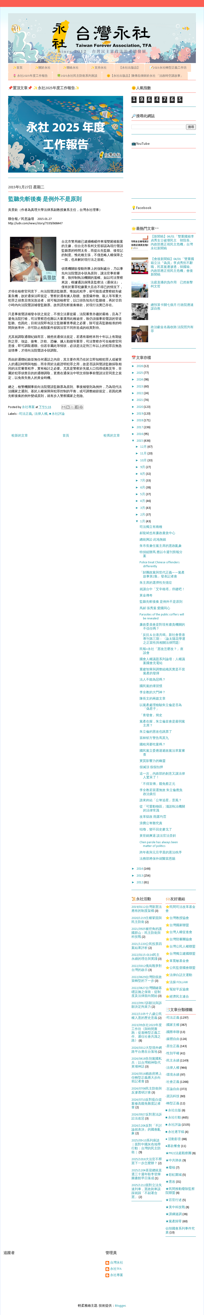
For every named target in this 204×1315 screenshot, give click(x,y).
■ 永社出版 (173, 1110)
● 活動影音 (173, 1139)
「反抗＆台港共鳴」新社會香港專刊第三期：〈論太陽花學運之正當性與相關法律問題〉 (162, 639)
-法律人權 (41, 414)
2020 (140, 407)
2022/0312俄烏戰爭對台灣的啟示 (146, 968)
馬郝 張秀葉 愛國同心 (155, 608)
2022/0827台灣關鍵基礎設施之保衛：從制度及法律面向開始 (146, 992)
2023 (140, 386)
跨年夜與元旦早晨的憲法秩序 (161, 852)
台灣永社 (116, 1262)
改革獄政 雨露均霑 (153, 817)
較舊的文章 (112, 435)
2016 (140, 434)
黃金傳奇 (146, 595)
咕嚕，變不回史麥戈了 (156, 829)
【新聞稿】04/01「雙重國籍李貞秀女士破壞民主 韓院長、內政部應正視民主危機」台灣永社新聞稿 (172, 242)
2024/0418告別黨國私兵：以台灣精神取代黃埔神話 (146, 1062)
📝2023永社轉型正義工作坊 (168, 67)
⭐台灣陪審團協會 (179, 939)
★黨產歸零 (174, 1221)
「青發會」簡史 (151, 715)
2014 (140, 869)
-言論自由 (172, 1089)
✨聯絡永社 (72, 67)
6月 (143, 487)
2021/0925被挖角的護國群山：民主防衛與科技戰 (146, 933)
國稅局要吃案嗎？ (153, 744)
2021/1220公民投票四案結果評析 (146, 946)
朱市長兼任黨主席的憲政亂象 (161, 546)
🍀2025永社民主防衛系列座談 (77, 75)
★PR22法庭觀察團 (178, 1153)
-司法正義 (25, 414)
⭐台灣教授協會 (177, 918)
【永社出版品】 (129, 67)
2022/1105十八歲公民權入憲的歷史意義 (146, 1016)
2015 (140, 441)
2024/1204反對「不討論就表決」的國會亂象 (146, 1129)
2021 (140, 400)
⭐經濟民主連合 (177, 996)
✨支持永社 (100, 67)
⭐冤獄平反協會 (177, 989)
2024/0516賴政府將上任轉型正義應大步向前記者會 (146, 1078)
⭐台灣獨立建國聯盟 (180, 954)
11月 (143, 453)
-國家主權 (172, 1025)
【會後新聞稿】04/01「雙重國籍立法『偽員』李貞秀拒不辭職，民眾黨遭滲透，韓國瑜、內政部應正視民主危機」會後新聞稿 (172, 266)
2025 (140, 373)
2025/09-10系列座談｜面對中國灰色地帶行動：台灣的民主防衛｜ (146, 1146)
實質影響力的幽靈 (153, 761)
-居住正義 (172, 1046)
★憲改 (170, 1182)
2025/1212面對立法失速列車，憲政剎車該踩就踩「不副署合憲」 (146, 1191)
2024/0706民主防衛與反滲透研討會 (146, 1090)
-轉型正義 (172, 1103)
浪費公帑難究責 (151, 823)
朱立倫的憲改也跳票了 (156, 732)
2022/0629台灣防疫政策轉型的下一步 (146, 979)
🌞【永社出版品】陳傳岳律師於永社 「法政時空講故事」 (145, 75)
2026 (140, 366)
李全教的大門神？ (153, 692)
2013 (140, 876)
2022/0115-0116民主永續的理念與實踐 (145, 957)
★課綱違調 (174, 1214)
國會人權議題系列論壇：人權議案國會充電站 (162, 661)
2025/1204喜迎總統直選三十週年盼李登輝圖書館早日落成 (146, 1174)
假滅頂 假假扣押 (151, 767)
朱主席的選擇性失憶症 (156, 583)
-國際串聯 (172, 1032)
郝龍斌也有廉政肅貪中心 (157, 533)
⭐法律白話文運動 (179, 975)
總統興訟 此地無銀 (153, 540)
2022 (140, 393)
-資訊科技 (172, 1096)
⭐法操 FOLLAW (177, 982)
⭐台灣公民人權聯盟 (180, 946)
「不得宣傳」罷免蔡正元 (157, 784)
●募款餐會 (173, 1146)
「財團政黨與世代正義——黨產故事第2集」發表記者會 (162, 574)
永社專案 (116, 1275)
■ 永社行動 (173, 1117)
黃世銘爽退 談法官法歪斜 (158, 836)
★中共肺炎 (174, 1160)
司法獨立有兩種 (151, 527)
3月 (143, 508)
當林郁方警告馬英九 (154, 738)
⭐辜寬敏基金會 (177, 961)
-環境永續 (172, 1075)
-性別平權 (172, 1053)
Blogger (120, 1306)
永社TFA (115, 1269)
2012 (140, 882)
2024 (140, 379)
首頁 (66, 435)
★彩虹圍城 (174, 1175)
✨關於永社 (44, 67)
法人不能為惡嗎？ (153, 679)
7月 (143, 480)
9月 (143, 467)
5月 (143, 494)
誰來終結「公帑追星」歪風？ (161, 800)
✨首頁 (19, 67)
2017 (140, 427)
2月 (143, 514)
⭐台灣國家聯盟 (177, 925)
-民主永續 (172, 1060)
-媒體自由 (172, 1039)
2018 (140, 420)
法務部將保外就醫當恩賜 (157, 859)
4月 (143, 501)
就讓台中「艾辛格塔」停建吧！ (162, 589)
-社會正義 (172, 1082)
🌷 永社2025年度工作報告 (30, 75)
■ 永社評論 (57, 414)
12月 (143, 447)
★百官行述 (174, 1200)
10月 (143, 460)
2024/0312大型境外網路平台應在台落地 (146, 1050)
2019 (140, 413)
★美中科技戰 (175, 1207)
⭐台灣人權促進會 (179, 932)
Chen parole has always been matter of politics (159, 844)
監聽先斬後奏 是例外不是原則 (161, 602)
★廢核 (170, 1167)
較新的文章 (20, 435)
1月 (143, 521)
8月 (143, 474)
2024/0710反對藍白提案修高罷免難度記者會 (146, 1103)
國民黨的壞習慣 (151, 686)
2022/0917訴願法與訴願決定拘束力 (146, 1005)
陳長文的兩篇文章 (153, 698)
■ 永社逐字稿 (175, 1132)
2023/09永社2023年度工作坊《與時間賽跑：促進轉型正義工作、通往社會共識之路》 (146, 1032)
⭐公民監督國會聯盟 (180, 968)
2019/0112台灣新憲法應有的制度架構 (146, 909)
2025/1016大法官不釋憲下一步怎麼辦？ (146, 1161)
